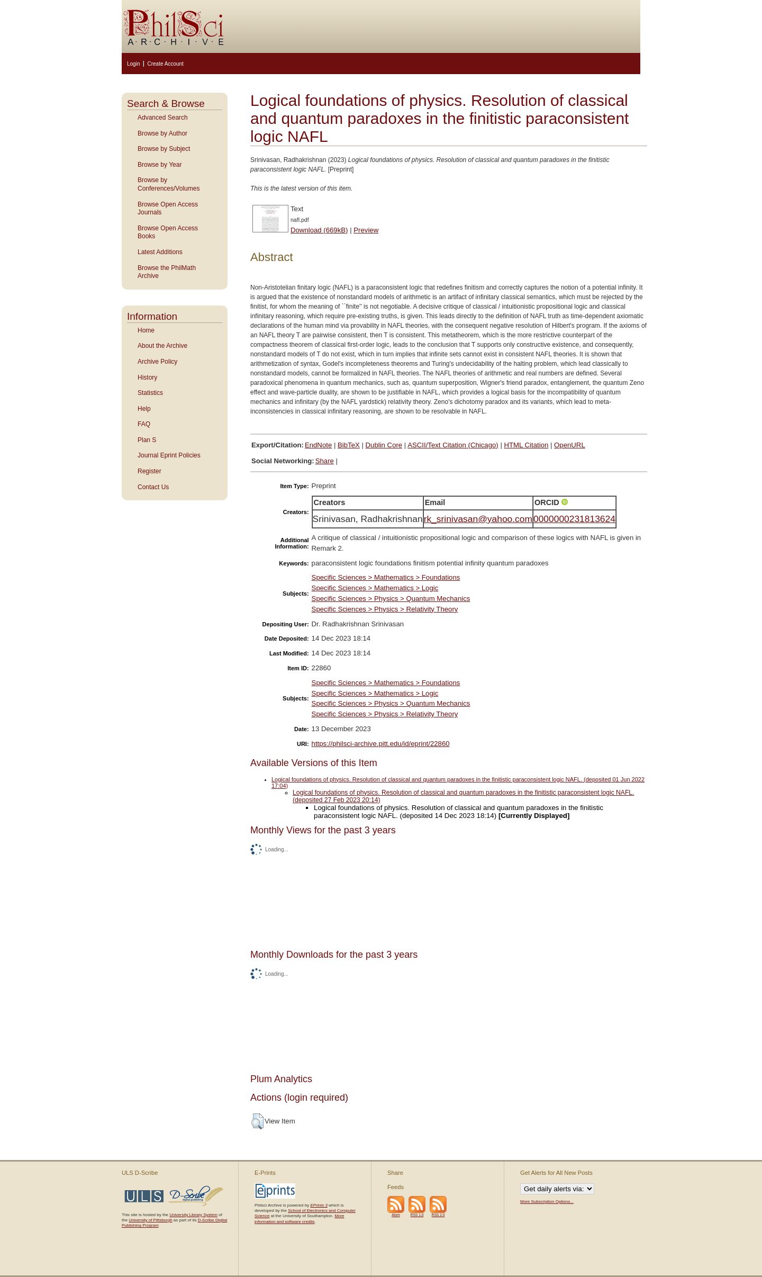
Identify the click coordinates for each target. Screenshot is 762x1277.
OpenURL (569, 445)
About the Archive (162, 345)
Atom (396, 1215)
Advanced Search (163, 117)
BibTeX (349, 445)
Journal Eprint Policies (169, 455)
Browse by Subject (164, 148)
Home (146, 330)
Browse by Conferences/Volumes (168, 184)
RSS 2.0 (438, 1215)
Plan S (147, 440)
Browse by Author (162, 133)
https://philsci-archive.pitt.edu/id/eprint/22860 (381, 744)
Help (144, 408)
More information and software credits (299, 1218)
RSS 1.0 (417, 1215)
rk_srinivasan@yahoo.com (478, 519)
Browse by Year (160, 164)
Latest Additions (160, 252)
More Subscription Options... (547, 1201)
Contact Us (153, 487)
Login (133, 64)
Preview (365, 230)
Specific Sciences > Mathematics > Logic (375, 588)
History (147, 377)
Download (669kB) (319, 230)
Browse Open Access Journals (168, 209)
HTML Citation (526, 445)
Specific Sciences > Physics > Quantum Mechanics (391, 598)
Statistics (150, 393)
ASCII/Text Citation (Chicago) (452, 445)
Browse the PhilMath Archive (167, 272)
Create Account (165, 64)
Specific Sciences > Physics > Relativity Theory (385, 609)
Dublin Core (384, 445)
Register (149, 471)
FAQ (144, 424)
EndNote (318, 445)
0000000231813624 (574, 519)
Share (324, 461)
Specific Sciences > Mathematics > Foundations (386, 577)
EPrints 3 (318, 1205)
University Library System (193, 1214)
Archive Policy (157, 361)
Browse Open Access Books (168, 232)
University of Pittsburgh (150, 1220)
